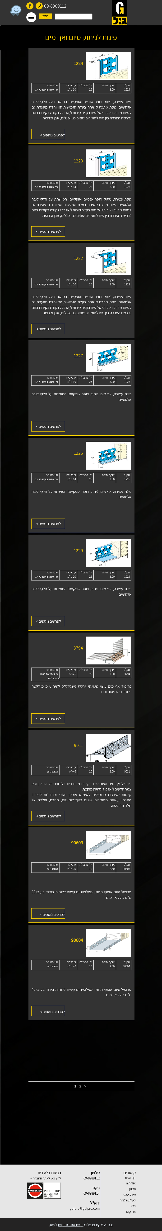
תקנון (132, 1189)
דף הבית (130, 1177)
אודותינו (131, 1183)
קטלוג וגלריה (128, 1200)
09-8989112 (55, 6)
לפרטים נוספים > (48, 231)
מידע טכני (129, 1194)
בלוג (133, 1206)
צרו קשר (130, 1211)
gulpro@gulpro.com (85, 1208)
